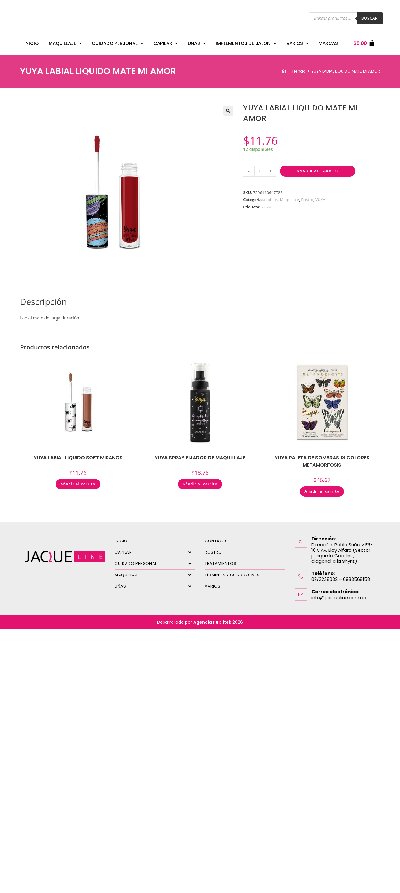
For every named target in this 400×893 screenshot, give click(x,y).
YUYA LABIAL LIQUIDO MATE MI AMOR (345, 68)
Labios (272, 196)
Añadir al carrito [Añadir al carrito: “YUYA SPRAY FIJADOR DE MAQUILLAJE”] (200, 481)
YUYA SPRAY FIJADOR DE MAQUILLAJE (200, 454)
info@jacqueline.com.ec (338, 594)
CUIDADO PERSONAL (117, 42)
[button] (228, 108)
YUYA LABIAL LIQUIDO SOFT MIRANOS (78, 454)
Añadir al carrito (317, 167)
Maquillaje (289, 196)
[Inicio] (284, 68)
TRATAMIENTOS (220, 560)
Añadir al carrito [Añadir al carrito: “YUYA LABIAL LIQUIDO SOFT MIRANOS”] (77, 481)
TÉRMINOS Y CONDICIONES (232, 572)
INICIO (31, 42)
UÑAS (197, 42)
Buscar (369, 18)
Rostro (307, 196)
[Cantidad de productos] (259, 168)
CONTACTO (217, 538)
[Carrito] (364, 42)
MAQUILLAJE (65, 42)
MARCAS (328, 42)
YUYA (320, 196)
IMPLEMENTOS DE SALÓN (246, 42)
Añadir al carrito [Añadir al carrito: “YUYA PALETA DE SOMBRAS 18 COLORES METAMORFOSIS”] (321, 488)
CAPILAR (165, 42)
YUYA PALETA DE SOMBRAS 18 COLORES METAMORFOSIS (322, 458)
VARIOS (297, 42)
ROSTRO (213, 549)
